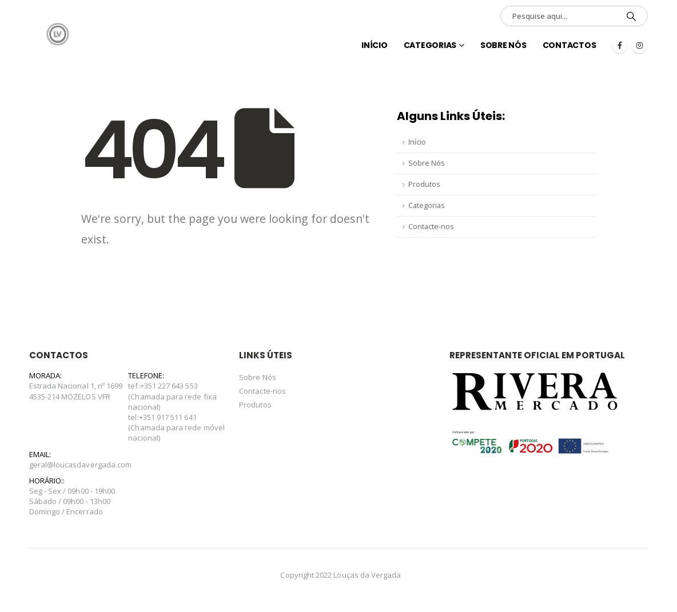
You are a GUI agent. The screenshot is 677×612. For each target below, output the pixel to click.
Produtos (424, 184)
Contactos (569, 45)
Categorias (430, 45)
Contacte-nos (431, 226)
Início (417, 142)
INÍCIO (374, 45)
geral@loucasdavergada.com (80, 464)
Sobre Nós (503, 45)
